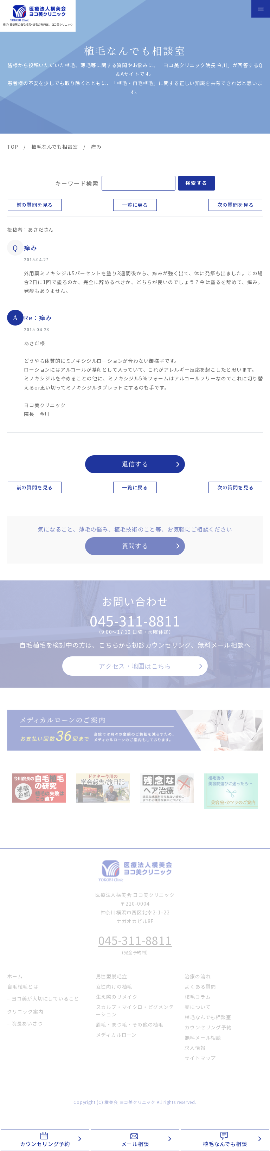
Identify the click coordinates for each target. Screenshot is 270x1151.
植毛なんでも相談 (225, 1143)
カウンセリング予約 (45, 1143)
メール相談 (135, 1143)
